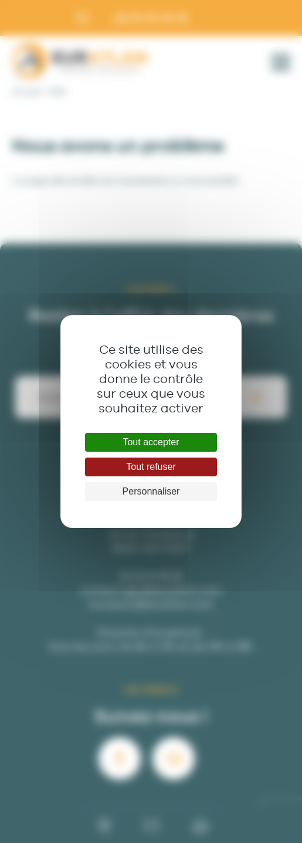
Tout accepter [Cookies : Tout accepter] (151, 442)
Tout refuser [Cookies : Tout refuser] (150, 467)
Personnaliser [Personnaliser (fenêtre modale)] (151, 491)
